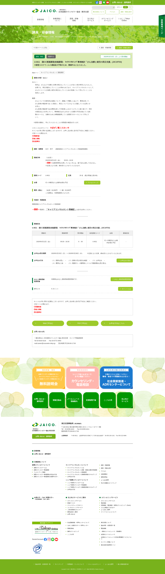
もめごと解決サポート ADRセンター (77, 525)
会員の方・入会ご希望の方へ (44, 498)
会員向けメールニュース (108, 534)
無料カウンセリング (73, 531)
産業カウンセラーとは (40, 467)
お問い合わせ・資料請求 (121, 2)
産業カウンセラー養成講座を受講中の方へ (46, 476)
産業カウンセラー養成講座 (41, 470)
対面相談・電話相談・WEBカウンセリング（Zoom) (116, 505)
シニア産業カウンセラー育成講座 (77, 485)
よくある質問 (105, 480)
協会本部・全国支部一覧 (108, 525)
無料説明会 (104, 477)
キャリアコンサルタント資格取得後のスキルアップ (82, 474)
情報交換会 (70, 528)
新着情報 (40, 19)
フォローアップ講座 (39, 472)
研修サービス (71, 503)
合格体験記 (104, 474)
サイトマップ (59, 564)
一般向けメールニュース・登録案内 (111, 531)
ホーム (34, 36)
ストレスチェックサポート (75, 505)
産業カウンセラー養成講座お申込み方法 (45, 474)
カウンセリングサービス (107, 19)
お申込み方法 (71, 476)
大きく (130, 7)
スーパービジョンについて (108, 512)
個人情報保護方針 (123, 564)
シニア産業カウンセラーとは (75, 482)
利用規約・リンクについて (75, 564)
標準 (125, 7)
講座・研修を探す (126, 12)
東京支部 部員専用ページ (108, 545)
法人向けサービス (90, 19)
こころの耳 (70, 534)
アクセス (112, 12)
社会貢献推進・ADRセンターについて (78, 522)
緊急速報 (103, 528)
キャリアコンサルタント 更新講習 (52, 72)
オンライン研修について (108, 542)
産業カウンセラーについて (41, 465)
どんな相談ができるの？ (108, 507)
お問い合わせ (71, 514)
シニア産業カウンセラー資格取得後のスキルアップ (82, 487)
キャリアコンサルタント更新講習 (77, 472)
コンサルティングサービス (75, 507)
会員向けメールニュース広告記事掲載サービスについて (116, 538)
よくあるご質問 (105, 509)
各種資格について (57, 19)
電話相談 (103, 503)
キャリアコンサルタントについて (77, 465)
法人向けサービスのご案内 (77, 497)
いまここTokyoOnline (124, 19)
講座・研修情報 (74, 19)
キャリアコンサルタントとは (75, 467)
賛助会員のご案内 (72, 512)
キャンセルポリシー (94, 564)
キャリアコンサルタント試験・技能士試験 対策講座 (82, 470)
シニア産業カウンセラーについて (77, 480)
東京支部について (98, 12)
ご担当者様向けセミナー (74, 509)
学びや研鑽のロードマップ (108, 483)
